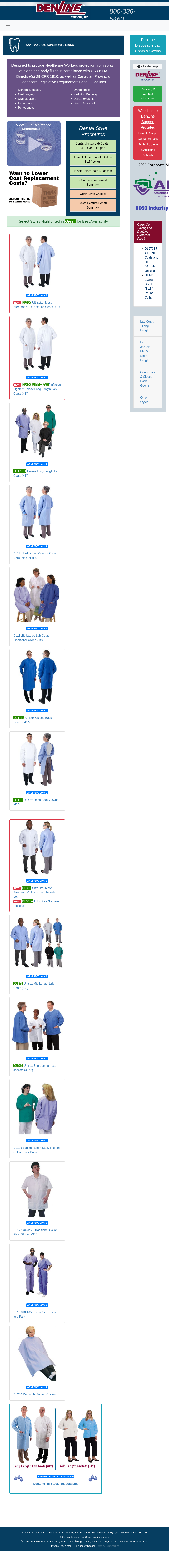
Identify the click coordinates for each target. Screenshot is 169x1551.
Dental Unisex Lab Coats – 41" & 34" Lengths (93, 146)
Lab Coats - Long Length (147, 326)
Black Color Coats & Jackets (93, 170)
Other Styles (144, 400)
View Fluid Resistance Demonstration (33, 127)
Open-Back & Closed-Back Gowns (147, 379)
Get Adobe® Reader (84, 1546)
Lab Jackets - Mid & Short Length (146, 351)
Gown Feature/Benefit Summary (93, 205)
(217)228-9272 (122, 1532)
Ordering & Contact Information (147, 94)
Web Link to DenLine (148, 133)
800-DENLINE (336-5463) (99, 1532)
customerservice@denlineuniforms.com (88, 1537)
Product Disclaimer (61, 1546)
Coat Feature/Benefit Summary (93, 182)
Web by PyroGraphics (108, 1546)
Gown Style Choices (93, 193)
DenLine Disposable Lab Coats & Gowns (148, 45)
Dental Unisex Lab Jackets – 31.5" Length (93, 159)
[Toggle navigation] (8, 25)
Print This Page (147, 66)
